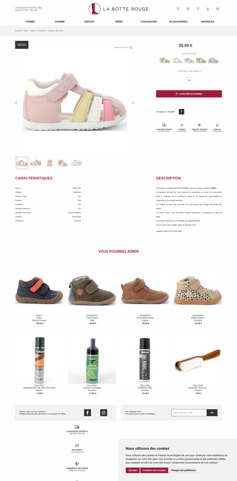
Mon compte (73, 462)
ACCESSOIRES (177, 21)
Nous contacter (21, 458)
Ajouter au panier (189, 93)
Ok (212, 412)
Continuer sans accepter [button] (154, 470)
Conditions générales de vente (27, 462)
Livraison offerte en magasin (79, 454)
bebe (33, 30)
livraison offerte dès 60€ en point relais (28, 8)
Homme (59, 21)
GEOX (214, 188)
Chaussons (148, 21)
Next (132, 102)
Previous (17, 102)
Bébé (119, 21)
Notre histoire (20, 450)
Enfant (89, 21)
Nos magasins (21, 454)
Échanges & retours (76, 450)
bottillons (41, 30)
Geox (26, 30)
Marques (207, 21)
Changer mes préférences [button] (183, 470)
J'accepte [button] (132, 470)
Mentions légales (22, 466)
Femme (30, 21)
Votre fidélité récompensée (78, 458)
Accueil (18, 30)
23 (189, 79)
